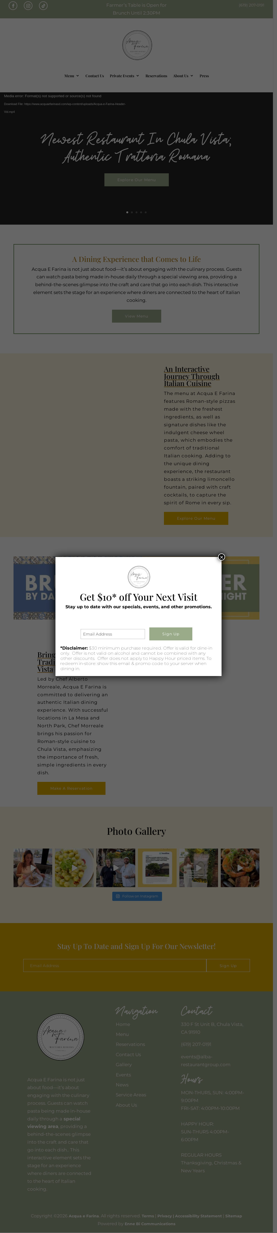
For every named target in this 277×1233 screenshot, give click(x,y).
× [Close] (221, 556)
